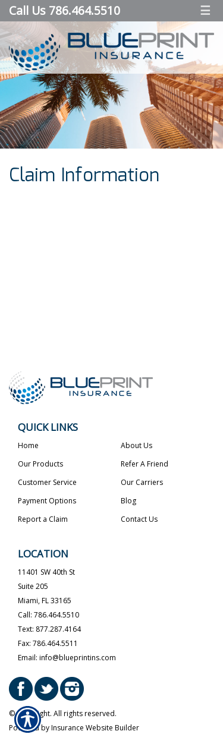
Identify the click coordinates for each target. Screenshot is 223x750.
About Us (136, 445)
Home (28, 445)
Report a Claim (43, 519)
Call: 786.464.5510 (48, 615)
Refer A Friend (144, 464)
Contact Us (139, 519)
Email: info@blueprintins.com (67, 658)
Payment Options (47, 501)
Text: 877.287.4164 (49, 629)
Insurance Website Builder (95, 728)
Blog (128, 501)
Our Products (40, 464)
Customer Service (47, 482)
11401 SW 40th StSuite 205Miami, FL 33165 (46, 586)
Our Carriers (142, 482)
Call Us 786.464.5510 (64, 10)
